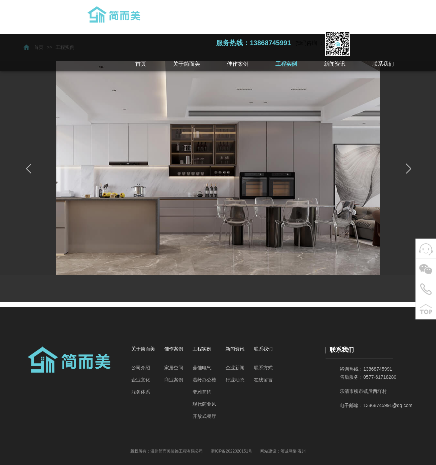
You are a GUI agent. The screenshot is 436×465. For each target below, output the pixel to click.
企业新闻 (235, 367)
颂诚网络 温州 (293, 451)
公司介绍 (140, 367)
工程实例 (202, 348)
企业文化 (140, 379)
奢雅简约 (202, 392)
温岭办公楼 (204, 379)
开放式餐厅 (204, 416)
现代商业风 (204, 404)
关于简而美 (143, 348)
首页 (140, 64)
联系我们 (263, 348)
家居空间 (173, 367)
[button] (186, 64)
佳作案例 (173, 348)
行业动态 (235, 379)
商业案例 (173, 379)
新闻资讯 (235, 348)
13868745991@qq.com (387, 405)
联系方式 (263, 367)
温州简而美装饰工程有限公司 (176, 451)
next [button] (407, 168)
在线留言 (263, 379)
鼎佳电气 (202, 367)
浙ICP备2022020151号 (231, 451)
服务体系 (140, 392)
